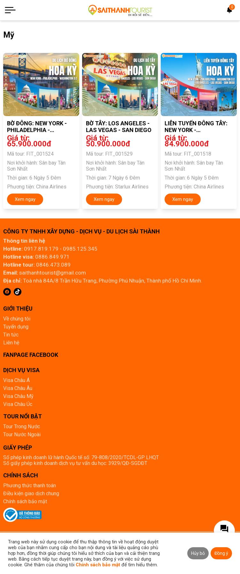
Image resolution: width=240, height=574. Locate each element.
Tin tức (11, 335)
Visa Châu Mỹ (18, 396)
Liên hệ (11, 343)
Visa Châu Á (16, 380)
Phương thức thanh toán (29, 485)
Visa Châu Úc (17, 404)
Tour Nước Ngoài (22, 434)
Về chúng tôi (16, 319)
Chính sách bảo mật (25, 501)
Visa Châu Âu (17, 388)
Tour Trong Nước (21, 426)
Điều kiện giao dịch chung (31, 493)
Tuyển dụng (15, 327)
